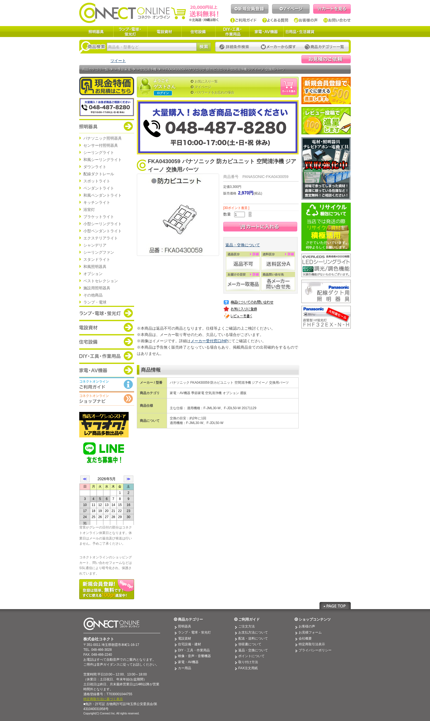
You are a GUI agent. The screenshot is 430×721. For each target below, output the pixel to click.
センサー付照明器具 (100, 145)
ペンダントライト (98, 188)
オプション (93, 274)
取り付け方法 (248, 662)
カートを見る (332, 9)
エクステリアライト (100, 238)
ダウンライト (94, 167)
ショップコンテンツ (315, 619)
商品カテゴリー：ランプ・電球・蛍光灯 (106, 313)
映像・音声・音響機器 (194, 656)
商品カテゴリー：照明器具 (106, 126)
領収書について (249, 644)
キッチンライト (96, 202)
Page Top (335, 605)
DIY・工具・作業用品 (232, 31)
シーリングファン (98, 252)
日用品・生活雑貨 (300, 31)
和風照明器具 (94, 266)
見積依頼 (326, 59)
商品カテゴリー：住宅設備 (106, 341)
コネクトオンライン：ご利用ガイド (106, 384)
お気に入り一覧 (206, 81)
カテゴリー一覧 (324, 47)
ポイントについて (251, 656)
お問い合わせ (337, 20)
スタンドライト (96, 259)
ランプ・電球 (94, 302)
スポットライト (96, 181)
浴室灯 (89, 209)
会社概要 (305, 638)
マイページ (291, 9)
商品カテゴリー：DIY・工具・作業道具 (106, 356)
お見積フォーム (310, 632)
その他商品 (93, 295)
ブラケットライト (98, 216)
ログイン (163, 93)
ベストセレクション (100, 281)
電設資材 (164, 31)
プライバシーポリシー (315, 650)
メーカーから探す (278, 47)
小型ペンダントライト (102, 231)
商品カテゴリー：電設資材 (106, 327)
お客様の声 (306, 20)
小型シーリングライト (102, 224)
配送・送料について (253, 638)
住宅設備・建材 (189, 644)
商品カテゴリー (190, 619)
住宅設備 (198, 31)
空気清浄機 (148, 69)
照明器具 (96, 31)
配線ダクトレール (98, 174)
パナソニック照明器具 (102, 138)
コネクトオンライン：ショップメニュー (106, 398)
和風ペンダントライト (102, 195)
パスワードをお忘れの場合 (214, 92)
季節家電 (124, 69)
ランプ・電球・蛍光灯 (130, 31)
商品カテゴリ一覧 (95, 69)
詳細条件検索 (235, 47)
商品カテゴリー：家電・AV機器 (106, 370)
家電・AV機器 (266, 31)
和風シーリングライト (102, 159)
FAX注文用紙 (248, 668)
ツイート (118, 60)
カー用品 (184, 668)
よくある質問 (275, 20)
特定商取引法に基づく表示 (103, 699)
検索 (203, 47)
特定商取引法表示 (312, 644)
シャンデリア (94, 245)
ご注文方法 (246, 626)
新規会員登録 (249, 9)
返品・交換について (242, 245)
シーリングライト (98, 152)
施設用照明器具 (96, 288)
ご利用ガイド (243, 20)
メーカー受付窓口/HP (209, 341)
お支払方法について (253, 632)
